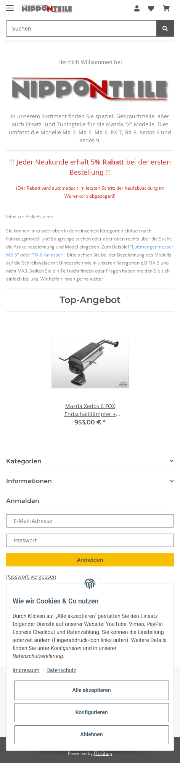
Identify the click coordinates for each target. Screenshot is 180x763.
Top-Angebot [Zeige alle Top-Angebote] (90, 300)
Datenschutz (61, 670)
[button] (137, 8)
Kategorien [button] (24, 461)
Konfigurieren (91, 712)
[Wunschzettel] (151, 8)
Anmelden (90, 559)
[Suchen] (81, 28)
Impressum (26, 670)
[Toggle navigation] (10, 5)
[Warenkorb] (166, 8)
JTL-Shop (103, 753)
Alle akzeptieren (91, 690)
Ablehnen (91, 734)
